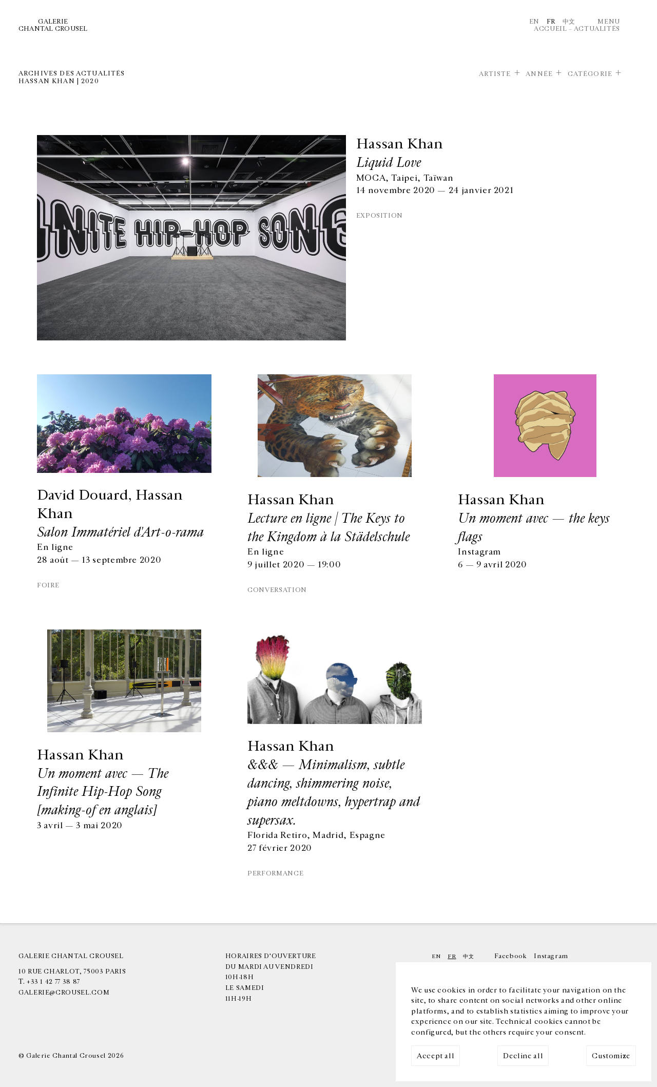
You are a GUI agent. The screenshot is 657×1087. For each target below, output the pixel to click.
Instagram (551, 956)
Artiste (495, 74)
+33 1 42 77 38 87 (53, 982)
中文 (569, 21)
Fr (551, 21)
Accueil (550, 29)
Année (539, 74)
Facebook (510, 956)
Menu (608, 21)
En (534, 21)
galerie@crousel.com (63, 992)
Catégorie (590, 74)
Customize (611, 1056)
